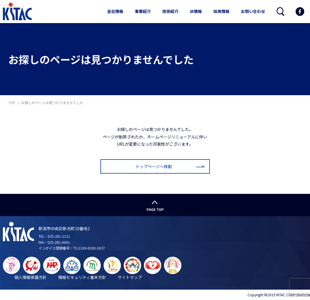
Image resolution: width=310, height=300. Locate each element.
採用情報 (221, 11)
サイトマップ (130, 277)
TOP (11, 102)
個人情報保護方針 (30, 277)
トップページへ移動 (154, 166)
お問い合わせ (253, 11)
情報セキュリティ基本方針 (82, 277)
